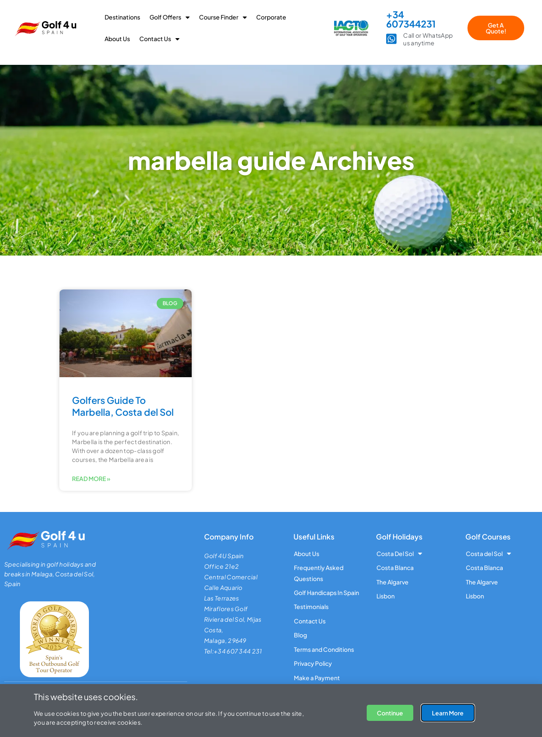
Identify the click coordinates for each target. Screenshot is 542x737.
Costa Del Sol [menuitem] (399, 553)
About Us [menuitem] (117, 38)
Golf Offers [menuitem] (169, 17)
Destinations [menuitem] (122, 17)
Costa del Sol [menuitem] (488, 553)
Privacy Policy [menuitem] (313, 663)
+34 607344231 (411, 19)
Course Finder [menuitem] (223, 17)
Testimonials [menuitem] (311, 607)
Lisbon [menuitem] (385, 596)
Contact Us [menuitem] (159, 38)
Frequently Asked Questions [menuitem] (318, 573)
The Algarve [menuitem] (392, 582)
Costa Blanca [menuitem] (395, 567)
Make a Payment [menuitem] (317, 677)
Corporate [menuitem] (271, 17)
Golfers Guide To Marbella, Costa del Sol (123, 406)
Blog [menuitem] (300, 635)
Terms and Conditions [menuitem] (324, 649)
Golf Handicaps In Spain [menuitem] (326, 592)
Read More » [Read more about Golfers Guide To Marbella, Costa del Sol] (91, 478)
